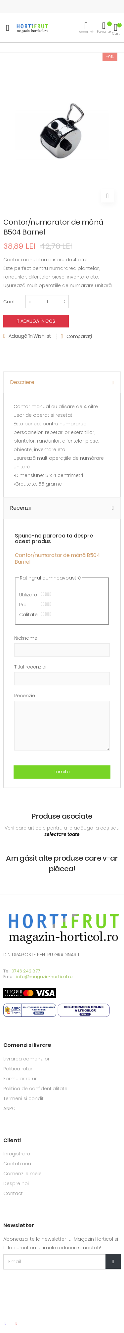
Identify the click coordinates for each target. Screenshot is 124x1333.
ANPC (9, 1108)
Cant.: (10, 301)
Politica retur (17, 1068)
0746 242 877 (26, 971)
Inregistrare (16, 1153)
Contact (13, 1193)
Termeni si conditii (24, 1098)
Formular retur (20, 1078)
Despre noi (16, 1183)
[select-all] (62, 834)
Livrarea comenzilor (26, 1058)
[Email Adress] (62, 1261)
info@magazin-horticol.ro (44, 976)
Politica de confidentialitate (35, 1088)
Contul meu (17, 1163)
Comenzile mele (22, 1173)
